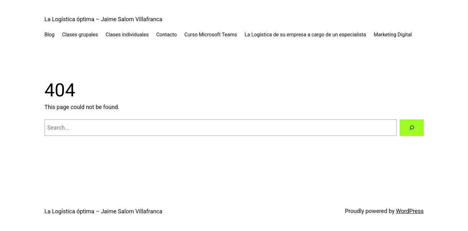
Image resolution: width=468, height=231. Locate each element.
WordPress (409, 211)
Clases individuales (127, 35)
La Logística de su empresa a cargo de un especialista (305, 35)
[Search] (412, 127)
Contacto (166, 35)
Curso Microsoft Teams (210, 35)
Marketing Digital (393, 35)
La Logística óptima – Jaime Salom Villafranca (103, 19)
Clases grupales (80, 35)
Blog (50, 35)
